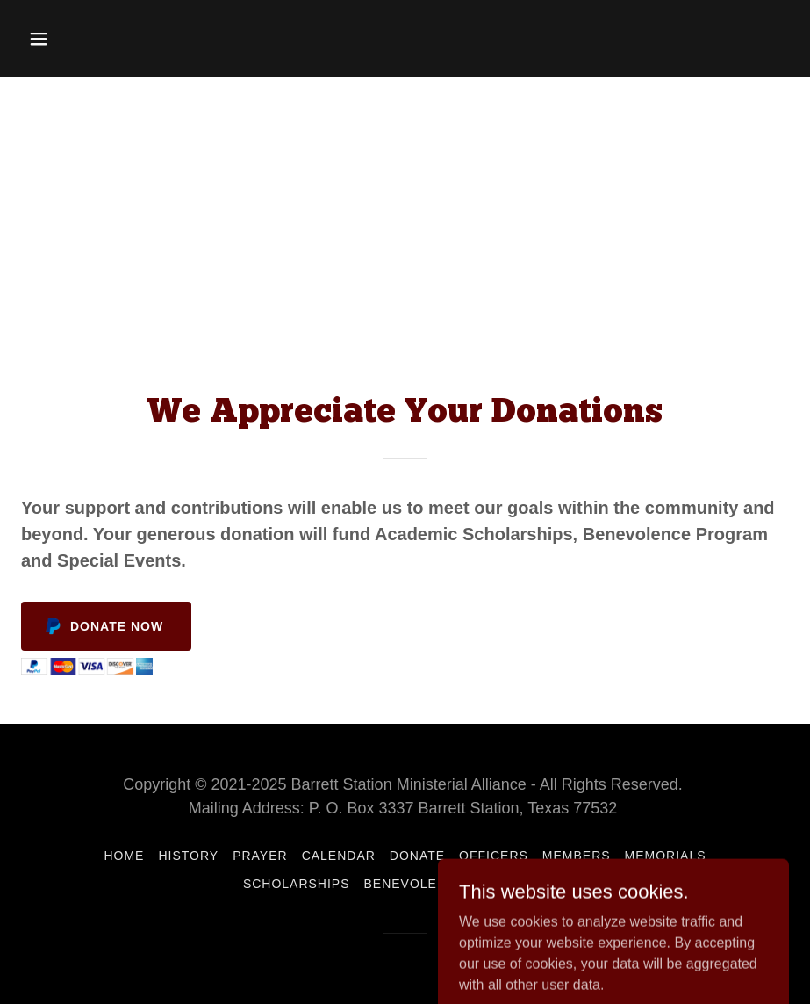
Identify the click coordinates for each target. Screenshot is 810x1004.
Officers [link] (493, 856)
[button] (78, 38)
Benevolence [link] (415, 884)
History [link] (188, 856)
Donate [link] (417, 856)
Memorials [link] (665, 856)
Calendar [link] (339, 856)
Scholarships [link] (296, 884)
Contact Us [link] (523, 884)
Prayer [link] (260, 856)
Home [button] (124, 856)
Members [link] (576, 856)
